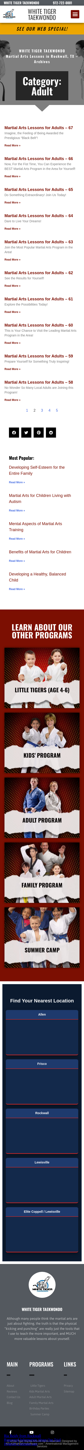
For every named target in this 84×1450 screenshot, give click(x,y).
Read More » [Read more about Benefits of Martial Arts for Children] (17, 560)
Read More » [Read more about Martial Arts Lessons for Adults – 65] (12, 202)
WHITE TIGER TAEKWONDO (42, 14)
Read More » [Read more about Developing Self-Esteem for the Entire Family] (17, 482)
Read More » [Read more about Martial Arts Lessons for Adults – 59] (12, 369)
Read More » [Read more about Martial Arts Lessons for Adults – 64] (12, 228)
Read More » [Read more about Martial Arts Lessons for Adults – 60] (12, 342)
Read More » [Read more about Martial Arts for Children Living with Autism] (17, 510)
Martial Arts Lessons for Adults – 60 (38, 325)
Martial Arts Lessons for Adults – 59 (38, 356)
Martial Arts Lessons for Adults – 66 (38, 158)
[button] (75, 14)
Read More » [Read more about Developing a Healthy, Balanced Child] (17, 589)
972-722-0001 (62, 2)
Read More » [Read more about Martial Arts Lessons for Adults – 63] (12, 259)
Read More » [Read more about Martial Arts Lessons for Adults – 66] (12, 176)
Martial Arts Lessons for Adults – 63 (38, 242)
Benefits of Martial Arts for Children (40, 552)
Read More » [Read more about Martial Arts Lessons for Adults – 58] (12, 400)
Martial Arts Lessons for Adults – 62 (38, 273)
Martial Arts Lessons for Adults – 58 (38, 382)
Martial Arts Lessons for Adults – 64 (38, 216)
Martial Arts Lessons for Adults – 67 (38, 128)
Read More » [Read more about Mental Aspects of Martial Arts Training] (17, 538)
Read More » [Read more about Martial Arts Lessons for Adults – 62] (12, 285)
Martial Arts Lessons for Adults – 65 (38, 189)
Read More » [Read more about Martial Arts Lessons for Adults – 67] (12, 145)
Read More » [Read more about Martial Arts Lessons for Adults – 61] (12, 312)
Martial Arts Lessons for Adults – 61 (38, 299)
